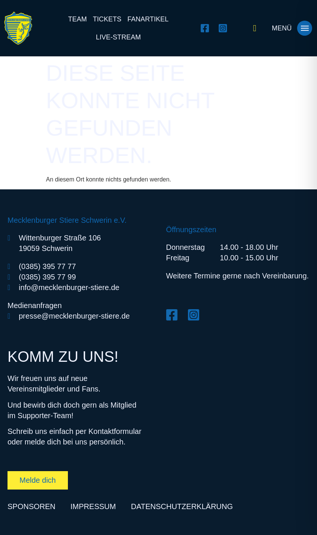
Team (77, 19)
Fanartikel (148, 19)
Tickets (107, 19)
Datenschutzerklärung (182, 506)
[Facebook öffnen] (207, 28)
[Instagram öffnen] (225, 28)
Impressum (93, 506)
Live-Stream (118, 37)
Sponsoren (32, 506)
